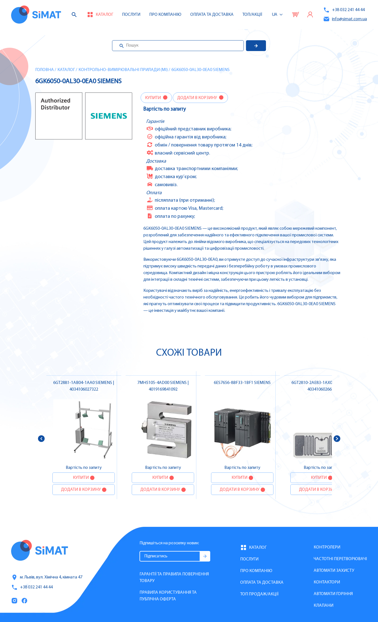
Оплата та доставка (212, 14)
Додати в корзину (197, 98)
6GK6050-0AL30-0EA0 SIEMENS (200, 70)
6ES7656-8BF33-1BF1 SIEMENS (242, 383)
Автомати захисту (334, 570)
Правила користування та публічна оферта (168, 595)
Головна (44, 70)
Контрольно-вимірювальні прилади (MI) (123, 70)
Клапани (323, 605)
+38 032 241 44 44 (344, 10)
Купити (153, 98)
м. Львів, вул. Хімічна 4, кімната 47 (46, 577)
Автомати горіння (333, 594)
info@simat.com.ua (345, 19)
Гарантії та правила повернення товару (174, 577)
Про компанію (256, 571)
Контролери (327, 547)
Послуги (131, 14)
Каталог (66, 70)
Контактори (327, 582)
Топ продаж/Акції (259, 594)
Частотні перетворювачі (340, 559)
